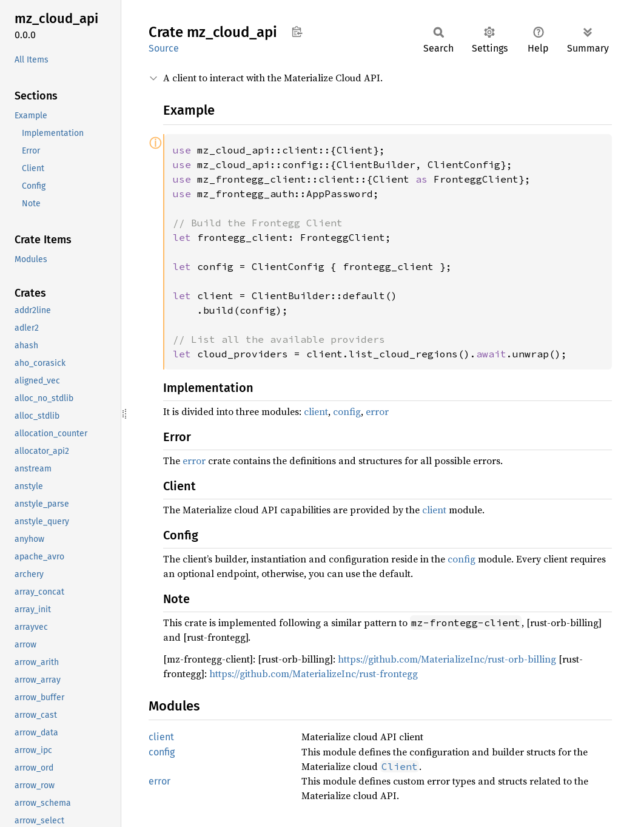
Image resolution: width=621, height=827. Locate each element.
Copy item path (297, 31)
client (316, 411)
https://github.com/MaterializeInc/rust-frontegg (313, 673)
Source (164, 48)
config (347, 411)
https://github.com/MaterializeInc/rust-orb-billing (447, 659)
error (377, 411)
